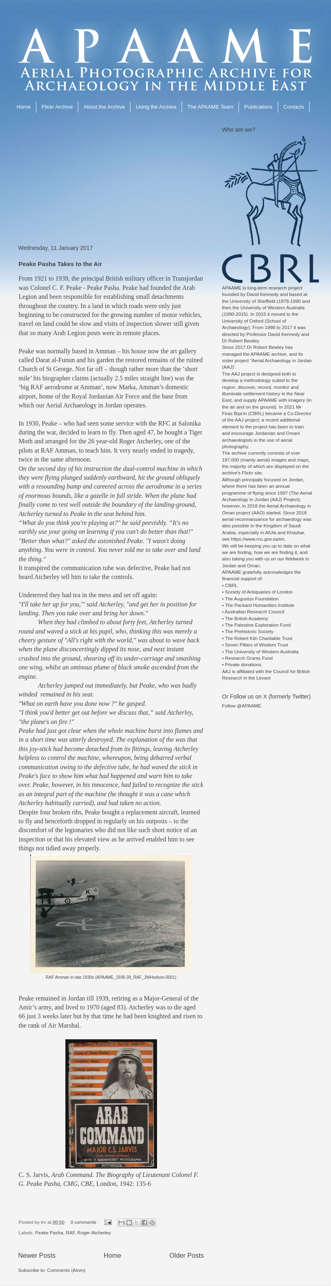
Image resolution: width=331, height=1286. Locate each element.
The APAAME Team (210, 107)
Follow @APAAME (241, 705)
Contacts (293, 107)
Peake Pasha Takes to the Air (60, 263)
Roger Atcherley (94, 1232)
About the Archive (104, 107)
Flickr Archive (57, 107)
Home (24, 107)
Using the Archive (156, 107)
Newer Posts (37, 1255)
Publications (258, 107)
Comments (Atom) (66, 1270)
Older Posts (187, 1255)
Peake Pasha (49, 1232)
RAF (70, 1232)
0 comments (83, 1222)
